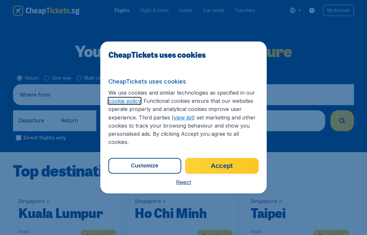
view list (183, 117)
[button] (183, 182)
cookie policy (124, 101)
